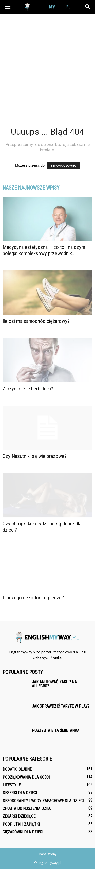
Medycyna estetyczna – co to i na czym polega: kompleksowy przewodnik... (44, 250)
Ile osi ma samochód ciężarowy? (36, 321)
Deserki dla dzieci (20, 792)
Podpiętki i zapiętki (21, 824)
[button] (88, 7)
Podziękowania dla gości (26, 777)
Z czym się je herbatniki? (28, 389)
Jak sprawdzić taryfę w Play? (60, 706)
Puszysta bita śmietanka (55, 730)
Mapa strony (47, 854)
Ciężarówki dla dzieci (23, 832)
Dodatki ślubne (17, 769)
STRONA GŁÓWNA (63, 165)
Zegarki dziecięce (19, 816)
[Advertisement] (47, 63)
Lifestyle (12, 785)
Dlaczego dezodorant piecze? (33, 598)
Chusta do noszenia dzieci (27, 808)
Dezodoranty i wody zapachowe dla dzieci (43, 800)
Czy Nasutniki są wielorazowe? (35, 456)
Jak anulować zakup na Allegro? (54, 683)
